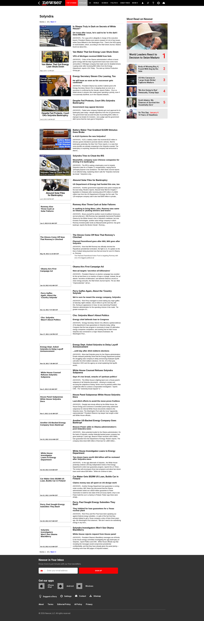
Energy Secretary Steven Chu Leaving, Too (94, 76)
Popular (82, 3)
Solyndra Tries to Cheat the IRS (88, 156)
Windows (89, 586)
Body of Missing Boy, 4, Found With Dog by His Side (148, 69)
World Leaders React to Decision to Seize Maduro (144, 56)
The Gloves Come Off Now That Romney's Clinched (94, 236)
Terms (50, 604)
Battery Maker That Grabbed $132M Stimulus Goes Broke (95, 131)
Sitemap (97, 596)
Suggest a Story (50, 596)
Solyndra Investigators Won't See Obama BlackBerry (93, 529)
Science (105, 3)
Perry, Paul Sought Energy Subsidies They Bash (94, 503)
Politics (114, 3)
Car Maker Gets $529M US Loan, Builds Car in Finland (96, 477)
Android (70, 586)
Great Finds (125, 3)
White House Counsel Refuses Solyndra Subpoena (93, 371)
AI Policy (78, 604)
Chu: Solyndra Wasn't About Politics (91, 315)
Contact (82, 596)
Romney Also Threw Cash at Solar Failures (94, 204)
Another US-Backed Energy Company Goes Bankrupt (94, 421)
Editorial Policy (64, 604)
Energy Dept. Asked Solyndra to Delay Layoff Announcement (95, 345)
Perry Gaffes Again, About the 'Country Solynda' (92, 292)
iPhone (51, 585)
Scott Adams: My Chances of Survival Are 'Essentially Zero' (148, 102)
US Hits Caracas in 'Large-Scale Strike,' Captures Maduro (147, 80)
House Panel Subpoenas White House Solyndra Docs (96, 395)
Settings (68, 596)
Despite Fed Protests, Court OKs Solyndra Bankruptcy (94, 101)
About (41, 604)
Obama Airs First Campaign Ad (88, 266)
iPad (50, 587)
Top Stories (71, 3)
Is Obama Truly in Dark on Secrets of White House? (94, 27)
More (134, 3)
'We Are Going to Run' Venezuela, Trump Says (148, 91)
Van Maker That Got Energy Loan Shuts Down (96, 52)
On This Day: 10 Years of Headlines (148, 114)
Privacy (89, 604)
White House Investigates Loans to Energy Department (94, 452)
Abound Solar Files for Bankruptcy (90, 180)
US (90, 3)
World (96, 3)
